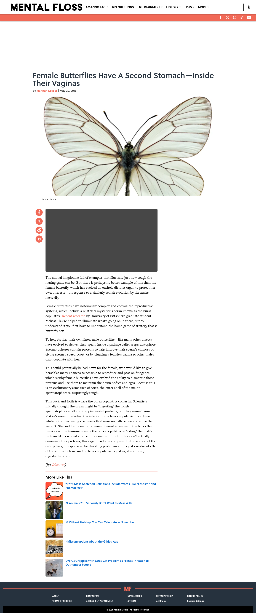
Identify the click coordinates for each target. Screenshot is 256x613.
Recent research (73, 316)
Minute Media (121, 609)
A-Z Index (161, 601)
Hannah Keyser (47, 91)
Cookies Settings (195, 601)
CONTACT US (92, 596)
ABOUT (55, 596)
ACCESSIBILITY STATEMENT (99, 601)
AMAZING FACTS (97, 7)
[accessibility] (249, 7)
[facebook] (220, 17)
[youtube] (249, 17)
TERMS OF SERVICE (62, 601)
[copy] (39, 239)
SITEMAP (131, 601)
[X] (227, 17)
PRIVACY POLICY (164, 596)
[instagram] (234, 17)
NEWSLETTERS (134, 596)
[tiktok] (242, 17)
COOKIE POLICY (195, 596)
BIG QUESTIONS (123, 7)
